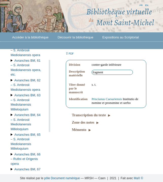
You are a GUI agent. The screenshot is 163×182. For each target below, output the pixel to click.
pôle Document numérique (62, 178)
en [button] (146, 5)
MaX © (138, 178)
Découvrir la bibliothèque (75, 37)
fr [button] (140, 5)
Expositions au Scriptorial (121, 37)
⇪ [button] (70, 53)
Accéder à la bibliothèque (30, 37)
